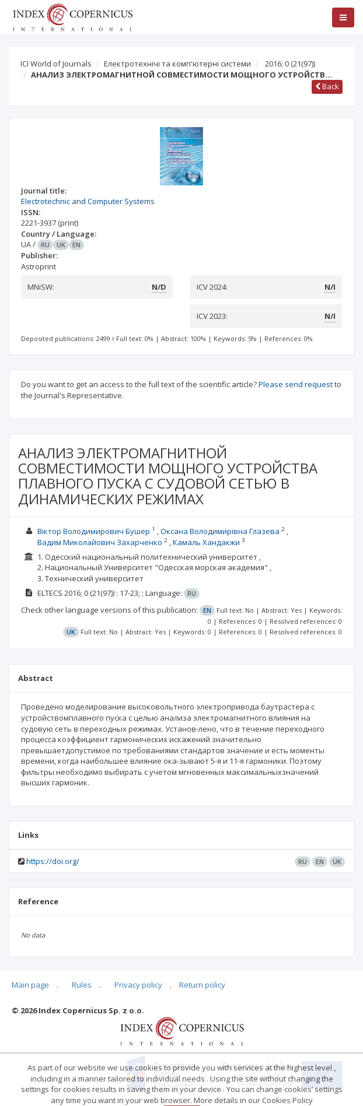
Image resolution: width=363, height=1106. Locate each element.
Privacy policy (138, 984)
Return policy (202, 984)
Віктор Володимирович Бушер (93, 531)
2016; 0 (290, 63)
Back (327, 86)
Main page (30, 984)
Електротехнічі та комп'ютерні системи (177, 63)
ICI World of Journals (56, 63)
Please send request (296, 384)
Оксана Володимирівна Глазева (220, 531)
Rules (82, 984)
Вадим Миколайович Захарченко (99, 542)
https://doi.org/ (52, 861)
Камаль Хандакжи (206, 542)
